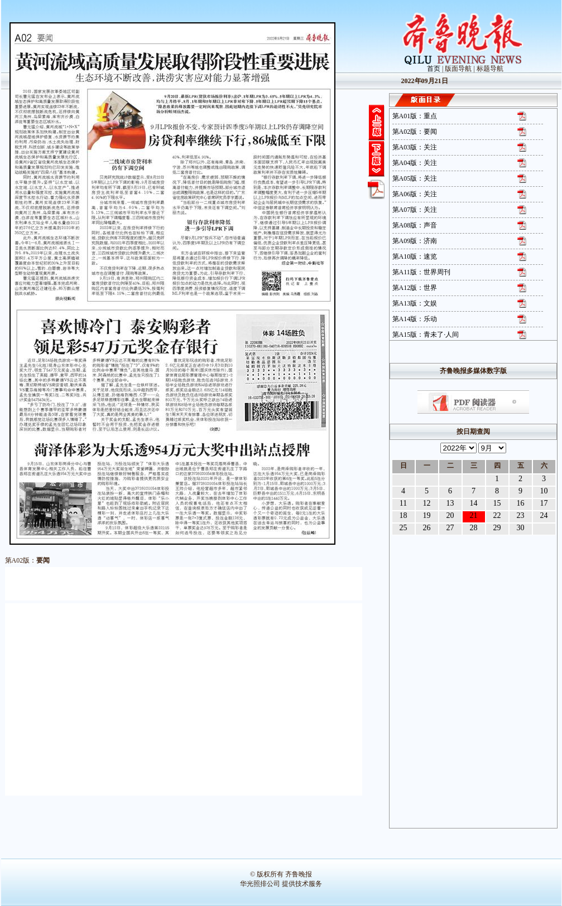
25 (403, 528)
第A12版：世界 (415, 288)
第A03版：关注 (415, 147)
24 (544, 515)
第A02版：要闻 (415, 131)
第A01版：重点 (415, 116)
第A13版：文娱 (415, 303)
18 (403, 515)
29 (497, 528)
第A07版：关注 (415, 210)
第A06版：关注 (415, 194)
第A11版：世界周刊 (421, 272)
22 (497, 515)
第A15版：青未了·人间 (425, 334)
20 (450, 515)
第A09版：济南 (415, 241)
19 (427, 515)
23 (521, 515)
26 (427, 528)
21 (474, 515)
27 (450, 528)
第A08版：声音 (415, 225)
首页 (433, 68)
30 (521, 528)
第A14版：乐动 (415, 319)
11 (403, 503)
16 (521, 503)
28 (474, 528)
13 (450, 503)
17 (544, 503)
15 (497, 503)
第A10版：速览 (415, 256)
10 (544, 491)
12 (427, 503)
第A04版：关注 (415, 163)
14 (474, 503)
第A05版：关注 (415, 178)
